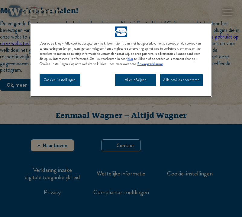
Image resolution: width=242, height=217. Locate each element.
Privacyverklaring (150, 63)
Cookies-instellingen (60, 79)
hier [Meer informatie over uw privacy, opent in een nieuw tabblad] (130, 58)
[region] (121, 60)
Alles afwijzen (136, 79)
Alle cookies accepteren (181, 79)
